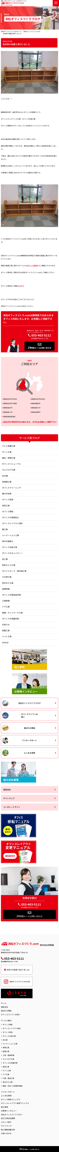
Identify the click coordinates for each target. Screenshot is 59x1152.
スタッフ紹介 (6, 1122)
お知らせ (6, 624)
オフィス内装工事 (9, 547)
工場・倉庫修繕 (8, 1055)
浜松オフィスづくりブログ (29, 703)
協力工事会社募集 (8, 1118)
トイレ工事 (6, 636)
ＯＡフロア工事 (8, 469)
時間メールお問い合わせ (39, 346)
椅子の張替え (7, 541)
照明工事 (6, 1047)
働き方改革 (6, 493)
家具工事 (6, 505)
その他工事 (6, 576)
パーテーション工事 (10, 535)
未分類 (5, 475)
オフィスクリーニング (11, 487)
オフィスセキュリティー (12, 553)
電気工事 (6, 1067)
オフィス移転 (7, 511)
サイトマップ (9, 798)
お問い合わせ (6, 1133)
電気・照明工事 (8, 457)
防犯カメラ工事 (8, 565)
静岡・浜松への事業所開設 (12, 1086)
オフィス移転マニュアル (10, 1099)
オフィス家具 (32, 265)
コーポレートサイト (11, 807)
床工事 (5, 559)
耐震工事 (6, 630)
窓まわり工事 (7, 583)
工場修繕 (6, 600)
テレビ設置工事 (8, 446)
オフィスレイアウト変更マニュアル (15, 1103)
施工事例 (4, 1107)
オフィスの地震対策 (10, 618)
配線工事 (6, 1051)
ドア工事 (6, 606)
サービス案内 (6, 1020)
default (5, 642)
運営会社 (7, 789)
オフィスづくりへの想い (29, 715)
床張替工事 (6, 481)
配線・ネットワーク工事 (12, 612)
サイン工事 (6, 452)
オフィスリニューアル (11, 463)
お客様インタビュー (9, 1110)
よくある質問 (29, 752)
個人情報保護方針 (8, 1129)
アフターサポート (29, 740)
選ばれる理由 (29, 728)
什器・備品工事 (8, 1078)
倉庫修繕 (6, 588)
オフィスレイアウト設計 (12, 523)
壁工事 (5, 529)
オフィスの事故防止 (10, 517)
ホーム (3, 1003)
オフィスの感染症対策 (11, 594)
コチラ (21, 286)
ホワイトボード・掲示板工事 (14, 571)
